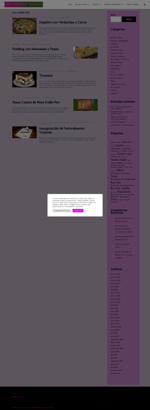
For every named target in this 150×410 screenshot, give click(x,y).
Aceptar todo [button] (78, 210)
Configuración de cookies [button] (62, 210)
